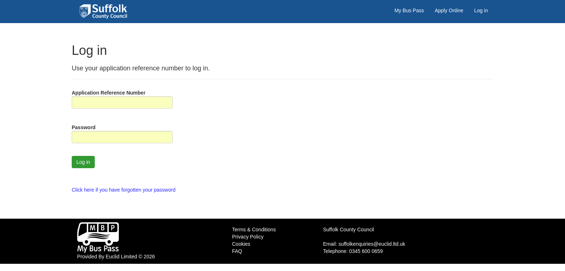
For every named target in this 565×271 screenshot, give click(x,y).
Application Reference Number (109, 93)
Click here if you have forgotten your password (123, 190)
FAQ (237, 251)
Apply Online (449, 10)
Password (83, 127)
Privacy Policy (247, 237)
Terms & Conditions (254, 229)
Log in (481, 10)
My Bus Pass (409, 10)
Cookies (241, 244)
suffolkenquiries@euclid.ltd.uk (371, 244)
